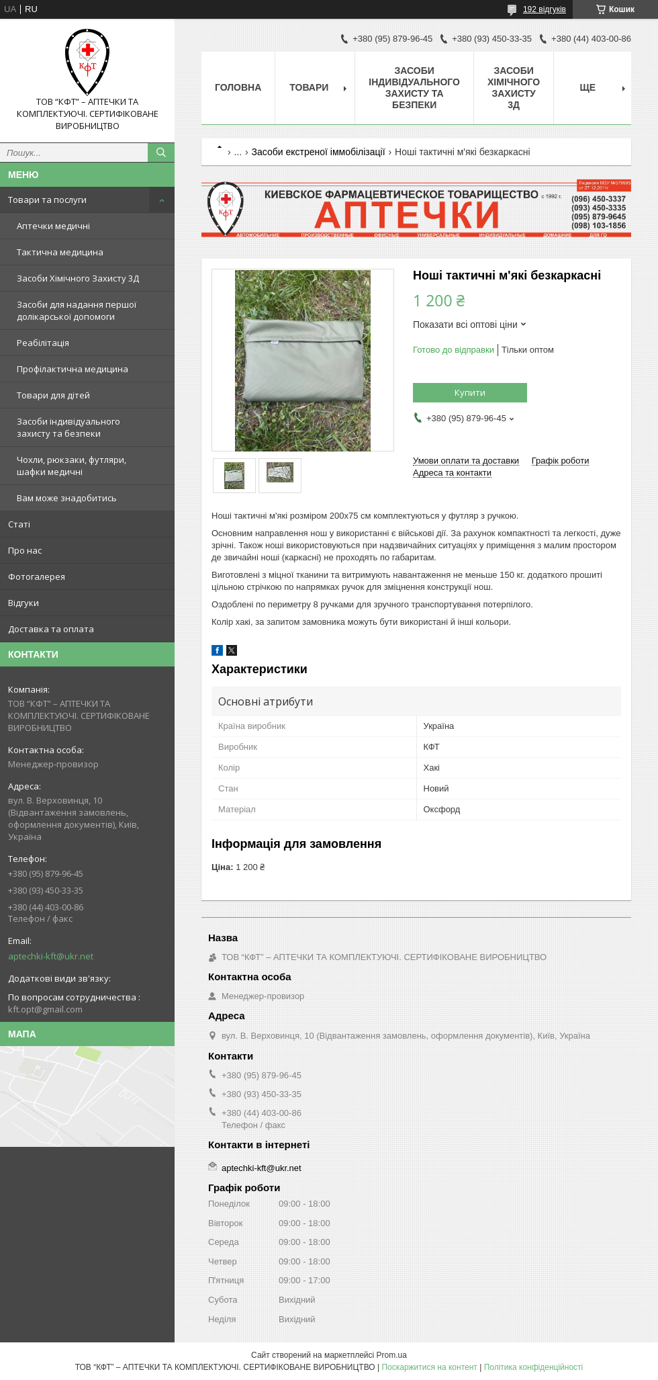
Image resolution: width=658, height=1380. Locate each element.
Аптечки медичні (53, 226)
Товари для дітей (53, 395)
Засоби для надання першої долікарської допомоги (76, 310)
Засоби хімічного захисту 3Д (513, 87)
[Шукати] (161, 152)
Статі (19, 524)
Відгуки (23, 603)
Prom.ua (392, 1355)
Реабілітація (43, 343)
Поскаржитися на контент (429, 1367)
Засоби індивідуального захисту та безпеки (68, 427)
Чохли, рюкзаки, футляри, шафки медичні (71, 466)
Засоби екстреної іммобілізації (318, 151)
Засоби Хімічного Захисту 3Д (78, 278)
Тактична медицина (60, 252)
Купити (470, 392)
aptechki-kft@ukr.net (50, 956)
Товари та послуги (47, 199)
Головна (238, 87)
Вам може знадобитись (67, 498)
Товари (308, 87)
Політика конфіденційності (533, 1367)
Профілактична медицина (72, 369)
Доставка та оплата (51, 629)
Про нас (25, 550)
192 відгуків (544, 9)
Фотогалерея (36, 576)
